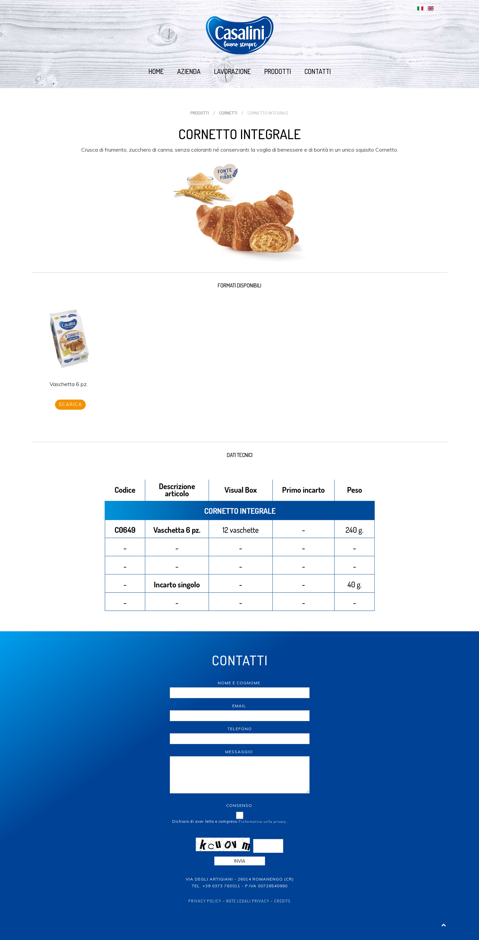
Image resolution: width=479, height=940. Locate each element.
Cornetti (228, 113)
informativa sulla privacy (263, 821)
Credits (282, 901)
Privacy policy (204, 901)
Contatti (317, 71)
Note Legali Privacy (247, 901)
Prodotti (277, 71)
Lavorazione (232, 71)
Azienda (189, 71)
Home (156, 71)
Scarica (70, 404)
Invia (239, 861)
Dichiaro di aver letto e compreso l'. (230, 821)
